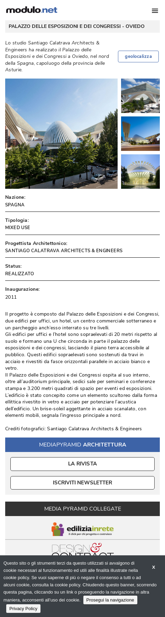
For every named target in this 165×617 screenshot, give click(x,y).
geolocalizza (138, 56)
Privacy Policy (23, 608)
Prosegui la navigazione (110, 600)
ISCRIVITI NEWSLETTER (82, 482)
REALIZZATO (19, 274)
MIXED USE (17, 228)
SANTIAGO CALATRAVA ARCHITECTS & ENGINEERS (63, 251)
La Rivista (82, 463)
